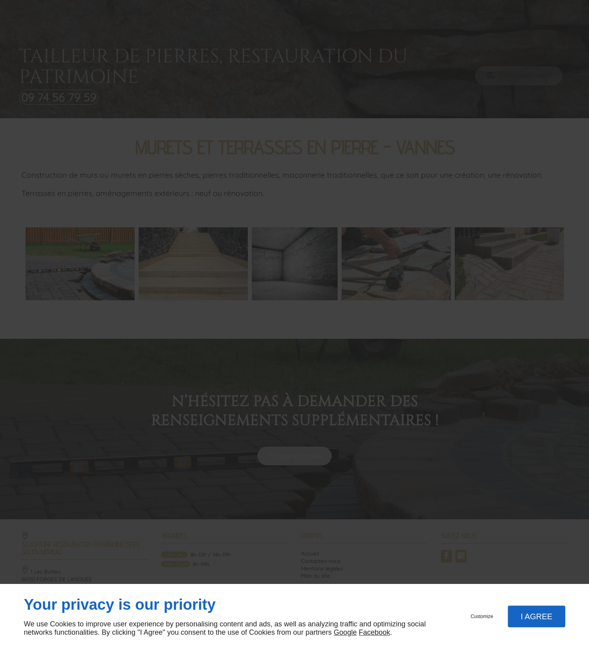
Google (345, 632)
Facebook (374, 632)
